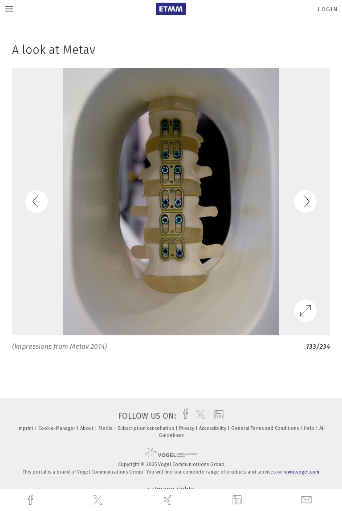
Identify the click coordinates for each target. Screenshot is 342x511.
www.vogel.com (301, 472)
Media (106, 428)
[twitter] (99, 500)
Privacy (187, 428)
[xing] (169, 500)
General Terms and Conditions (265, 428)
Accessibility (213, 428)
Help (310, 428)
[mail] (307, 500)
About (87, 428)
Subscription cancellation (146, 428)
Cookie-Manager (57, 428)
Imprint (26, 428)
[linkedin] (238, 500)
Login (328, 9)
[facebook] (31, 500)
